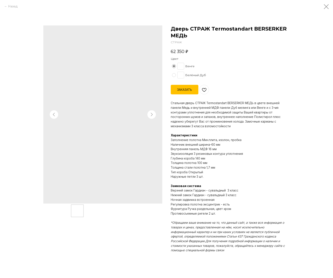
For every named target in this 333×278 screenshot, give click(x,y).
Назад (13, 6)
